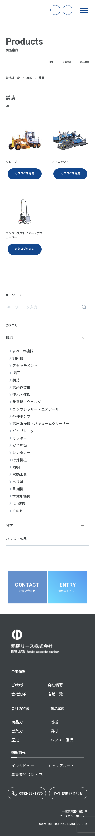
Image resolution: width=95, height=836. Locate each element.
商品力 (17, 721)
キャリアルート (61, 765)
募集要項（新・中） (28, 774)
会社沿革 (19, 693)
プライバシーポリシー (73, 816)
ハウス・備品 (61, 739)
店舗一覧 (55, 693)
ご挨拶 (17, 685)
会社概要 (55, 685)
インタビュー (22, 765)
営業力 (17, 730)
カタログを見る (24, 249)
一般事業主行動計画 (74, 811)
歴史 (15, 739)
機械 (54, 721)
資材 (54, 730)
